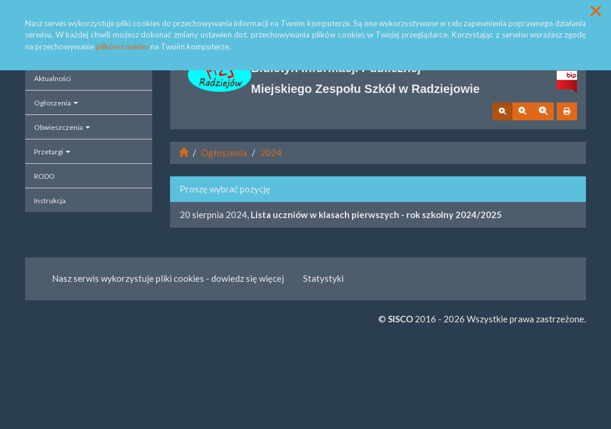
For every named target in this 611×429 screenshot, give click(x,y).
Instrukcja (50, 200)
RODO (44, 176)
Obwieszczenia (62, 127)
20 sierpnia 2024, (341, 214)
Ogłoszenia (56, 102)
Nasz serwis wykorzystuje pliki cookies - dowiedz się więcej (168, 278)
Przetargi (52, 151)
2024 (271, 152)
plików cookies (122, 46)
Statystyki (323, 278)
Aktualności (52, 78)
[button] (596, 11)
